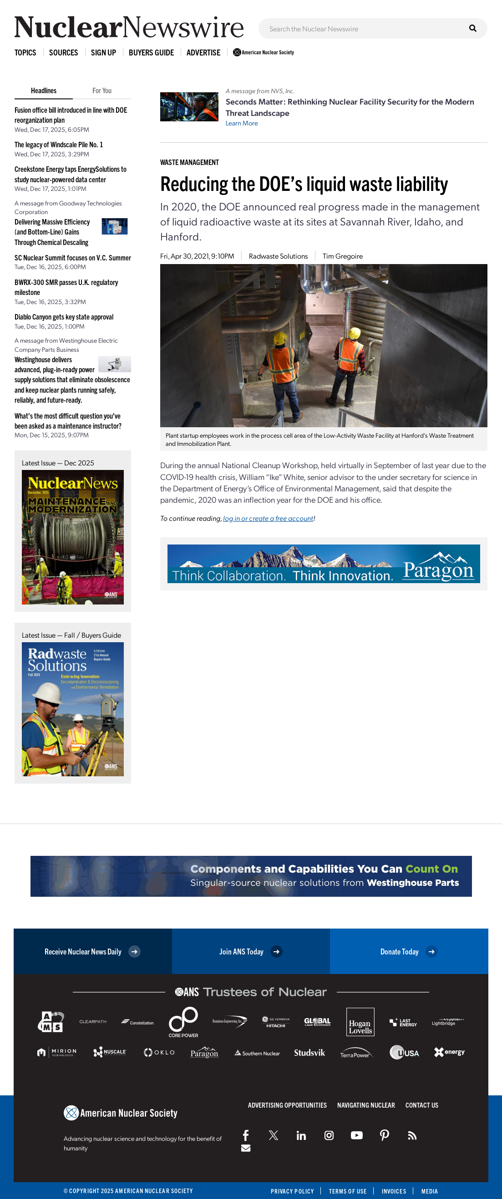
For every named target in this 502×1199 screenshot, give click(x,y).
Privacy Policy (292, 1191)
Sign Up (103, 52)
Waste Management (189, 161)
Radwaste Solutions (278, 255)
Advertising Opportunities (287, 1104)
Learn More (242, 122)
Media (429, 1191)
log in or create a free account (268, 518)
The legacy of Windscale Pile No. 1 (59, 144)
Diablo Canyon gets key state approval (64, 316)
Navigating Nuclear (366, 1104)
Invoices (394, 1191)
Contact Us (422, 1104)
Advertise (203, 52)
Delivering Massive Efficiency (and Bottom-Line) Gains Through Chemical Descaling (52, 231)
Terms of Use (348, 1191)
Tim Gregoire (343, 255)
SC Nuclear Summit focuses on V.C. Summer (73, 257)
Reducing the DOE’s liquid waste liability (304, 182)
